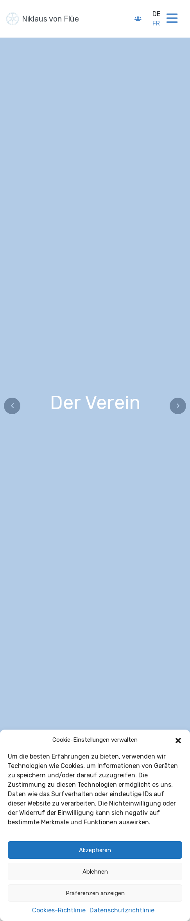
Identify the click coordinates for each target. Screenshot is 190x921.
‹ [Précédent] (12, 406)
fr (156, 23)
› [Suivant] (178, 406)
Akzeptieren (95, 850)
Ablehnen (95, 871)
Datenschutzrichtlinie (122, 910)
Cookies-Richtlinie (59, 910)
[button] (178, 740)
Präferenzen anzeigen (95, 893)
